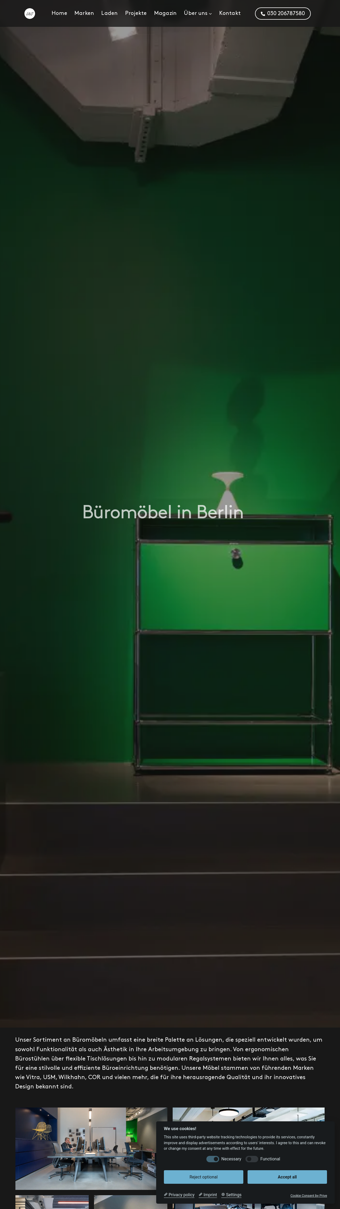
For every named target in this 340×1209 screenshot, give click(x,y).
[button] (283, 13)
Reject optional (203, 1177)
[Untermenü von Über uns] (210, 13)
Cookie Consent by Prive (308, 1196)
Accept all (287, 1177)
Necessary (231, 1158)
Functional (270, 1158)
